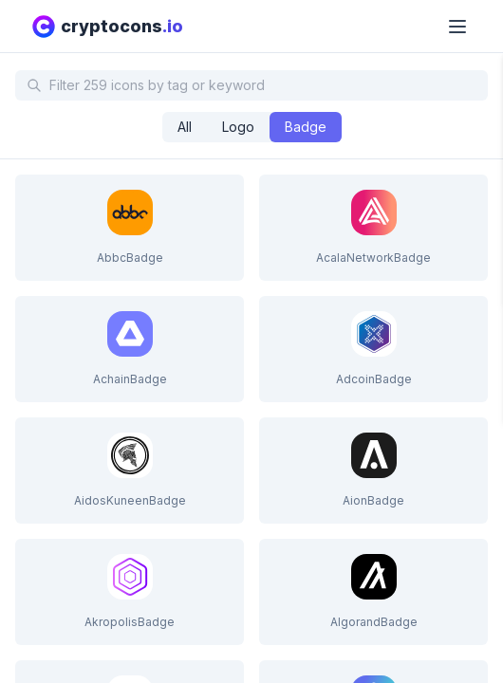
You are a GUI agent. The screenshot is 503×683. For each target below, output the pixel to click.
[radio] (184, 127)
